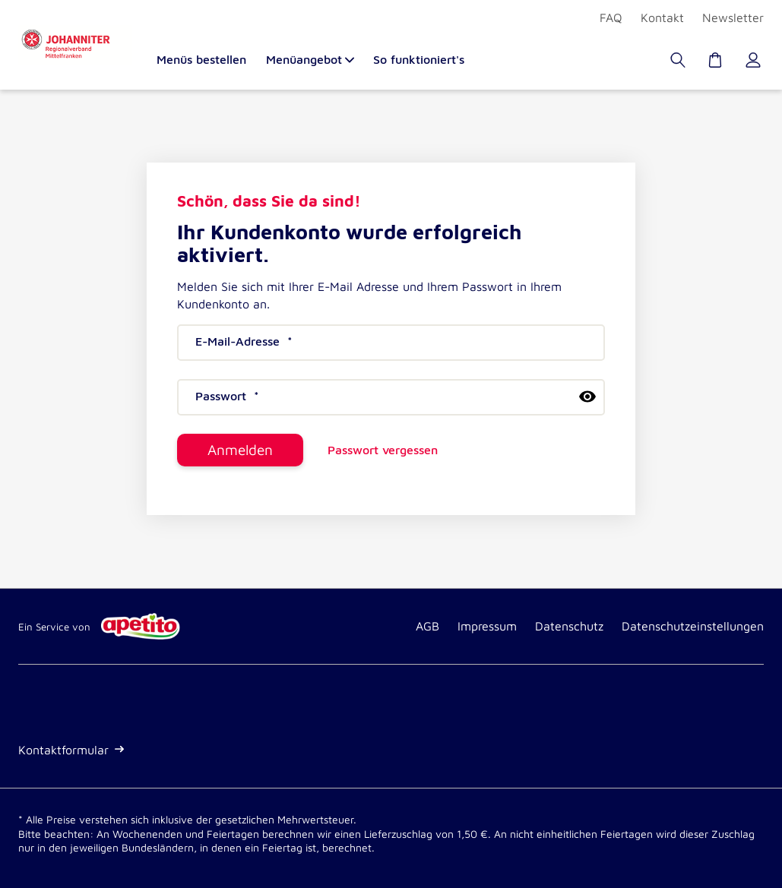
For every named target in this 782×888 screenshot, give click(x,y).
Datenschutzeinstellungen (693, 626)
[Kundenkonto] (755, 64)
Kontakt (662, 17)
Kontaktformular (71, 750)
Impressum (487, 626)
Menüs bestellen (201, 59)
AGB (427, 626)
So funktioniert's (418, 59)
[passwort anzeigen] (587, 396)
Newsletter (733, 17)
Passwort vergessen (383, 450)
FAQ (611, 17)
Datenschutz (569, 626)
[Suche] (679, 64)
